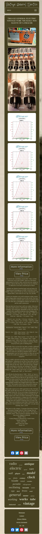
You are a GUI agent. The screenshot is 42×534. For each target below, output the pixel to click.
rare (31, 468)
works (23, 499)
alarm (15, 478)
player (17, 473)
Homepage (22, 512)
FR (23, 525)
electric (16, 468)
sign (13, 491)
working (12, 499)
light (10, 478)
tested (22, 481)
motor (25, 495)
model (31, 473)
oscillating (14, 487)
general (15, 495)
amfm (19, 504)
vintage (29, 503)
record (20, 465)
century (22, 478)
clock (31, 477)
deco (23, 474)
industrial (12, 504)
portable (17, 484)
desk (18, 491)
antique (29, 464)
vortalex (29, 481)
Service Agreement (21, 522)
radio (13, 464)
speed (25, 469)
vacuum (25, 488)
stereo (32, 496)
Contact (21, 516)
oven (33, 488)
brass (24, 490)
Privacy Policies (21, 519)
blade (15, 481)
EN (20, 525)
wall (10, 473)
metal (30, 491)
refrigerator (27, 484)
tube (33, 499)
